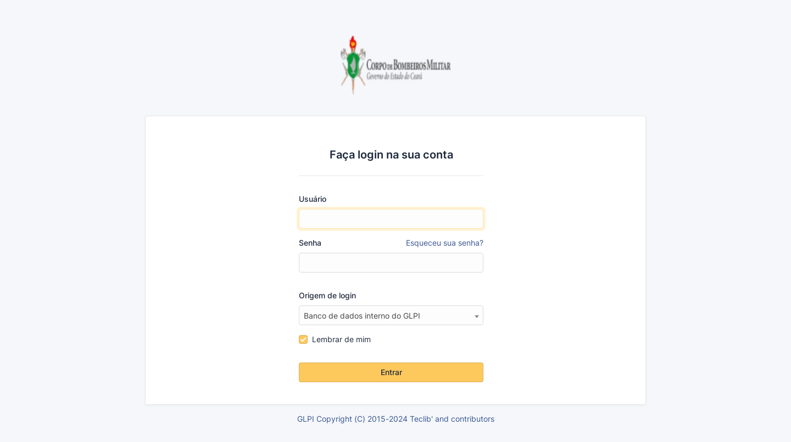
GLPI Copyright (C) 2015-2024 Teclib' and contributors (395, 418)
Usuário (312, 198)
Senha (391, 242)
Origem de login (327, 295)
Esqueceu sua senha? (444, 242)
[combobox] (391, 315)
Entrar (391, 372)
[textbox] (391, 316)
